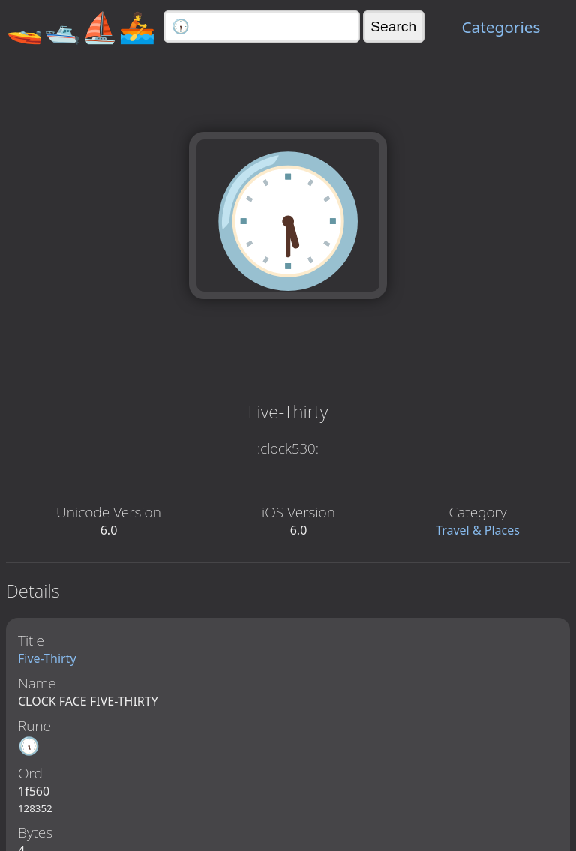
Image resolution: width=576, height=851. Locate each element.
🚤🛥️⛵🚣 (81, 26)
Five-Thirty (47, 658)
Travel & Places (478, 530)
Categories (500, 26)
